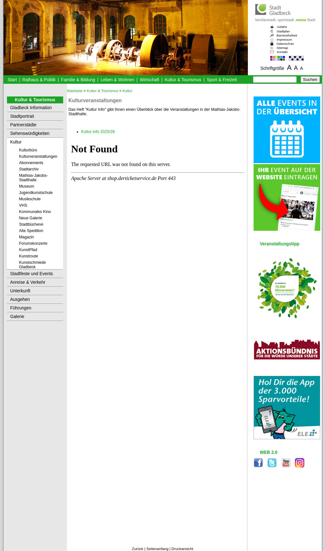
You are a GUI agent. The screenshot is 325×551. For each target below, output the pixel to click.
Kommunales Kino (35, 211)
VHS (23, 205)
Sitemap (282, 48)
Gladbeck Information (31, 107)
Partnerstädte (23, 125)
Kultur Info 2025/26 (98, 131)
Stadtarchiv (29, 169)
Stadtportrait (22, 116)
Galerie (17, 316)
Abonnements (31, 163)
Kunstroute (28, 256)
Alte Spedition (31, 231)
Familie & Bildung (78, 79)
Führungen (20, 308)
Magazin (26, 237)
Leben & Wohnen (117, 79)
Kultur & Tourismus (183, 79)
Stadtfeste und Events (31, 273)
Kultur (16, 142)
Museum (26, 186)
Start (12, 79)
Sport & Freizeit (222, 79)
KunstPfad (28, 250)
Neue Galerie (30, 218)
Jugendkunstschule (36, 192)
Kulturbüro (28, 150)
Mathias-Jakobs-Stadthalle (33, 177)
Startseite (75, 91)
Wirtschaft (149, 79)
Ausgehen (20, 299)
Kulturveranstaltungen (38, 156)
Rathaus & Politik (39, 79)
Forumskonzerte (33, 243)
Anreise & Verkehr (27, 282)
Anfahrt (282, 27)
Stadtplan (283, 31)
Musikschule (30, 199)
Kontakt (282, 52)
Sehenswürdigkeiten (30, 133)
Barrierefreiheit (287, 35)
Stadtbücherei (31, 224)
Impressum (284, 39)
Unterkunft (20, 291)
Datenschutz (285, 43)
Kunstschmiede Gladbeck (32, 264)
